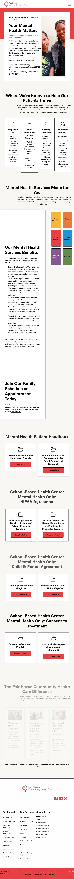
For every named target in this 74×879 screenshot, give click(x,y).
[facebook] (56, 799)
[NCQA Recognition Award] (59, 827)
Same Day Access (15, 60)
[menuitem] (10, 818)
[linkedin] (61, 799)
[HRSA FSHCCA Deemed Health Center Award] (66, 827)
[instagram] (65, 799)
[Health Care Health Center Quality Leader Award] (59, 816)
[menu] (69, 4)
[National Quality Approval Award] (66, 816)
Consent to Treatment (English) (20, 646)
